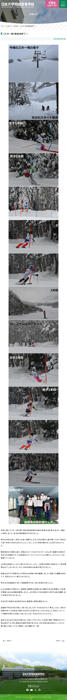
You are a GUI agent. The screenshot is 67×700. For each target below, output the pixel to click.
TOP (2, 26)
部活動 (16, 26)
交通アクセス (33, 685)
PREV (60, 641)
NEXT (7, 641)
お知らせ (9, 26)
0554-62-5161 (28, 682)
